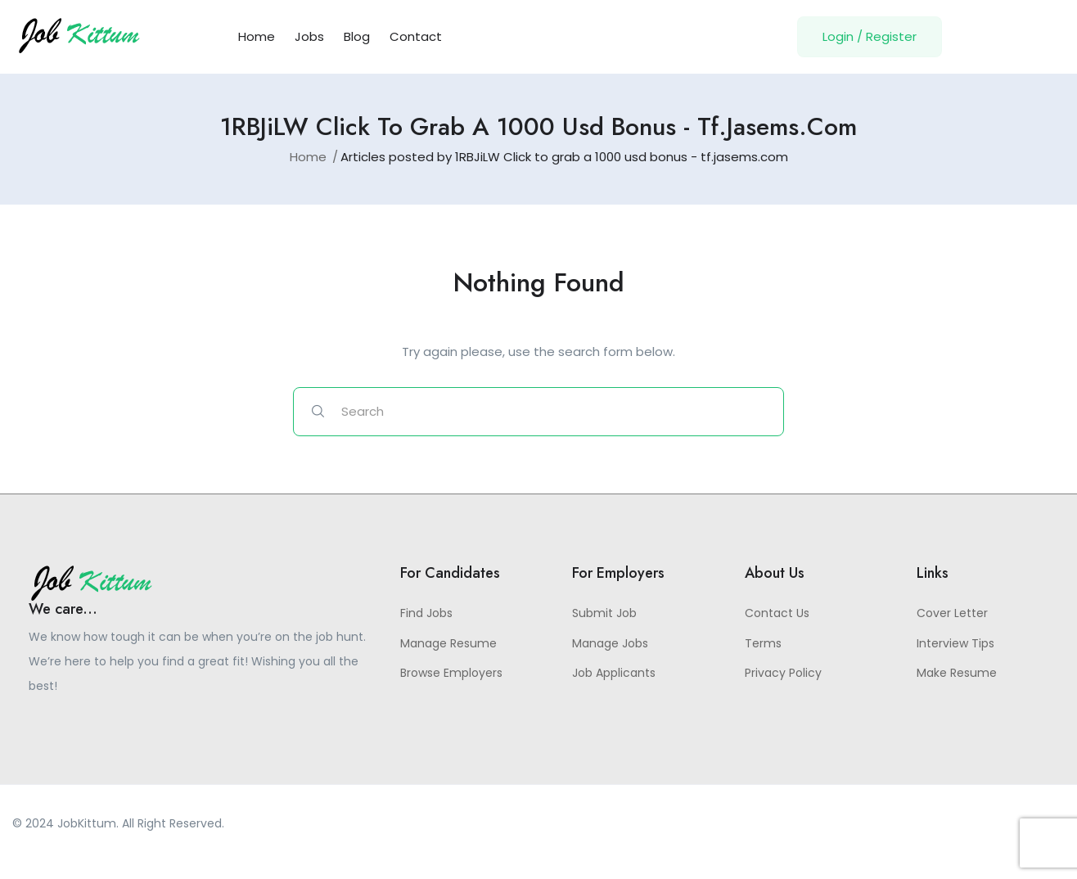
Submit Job (604, 613)
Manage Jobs (610, 643)
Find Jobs (426, 613)
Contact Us (777, 613)
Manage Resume (448, 643)
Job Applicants (614, 673)
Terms (763, 643)
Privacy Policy (783, 673)
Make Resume (957, 673)
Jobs (309, 36)
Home (256, 36)
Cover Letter (952, 613)
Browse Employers (451, 673)
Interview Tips (955, 643)
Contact (416, 36)
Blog (357, 36)
